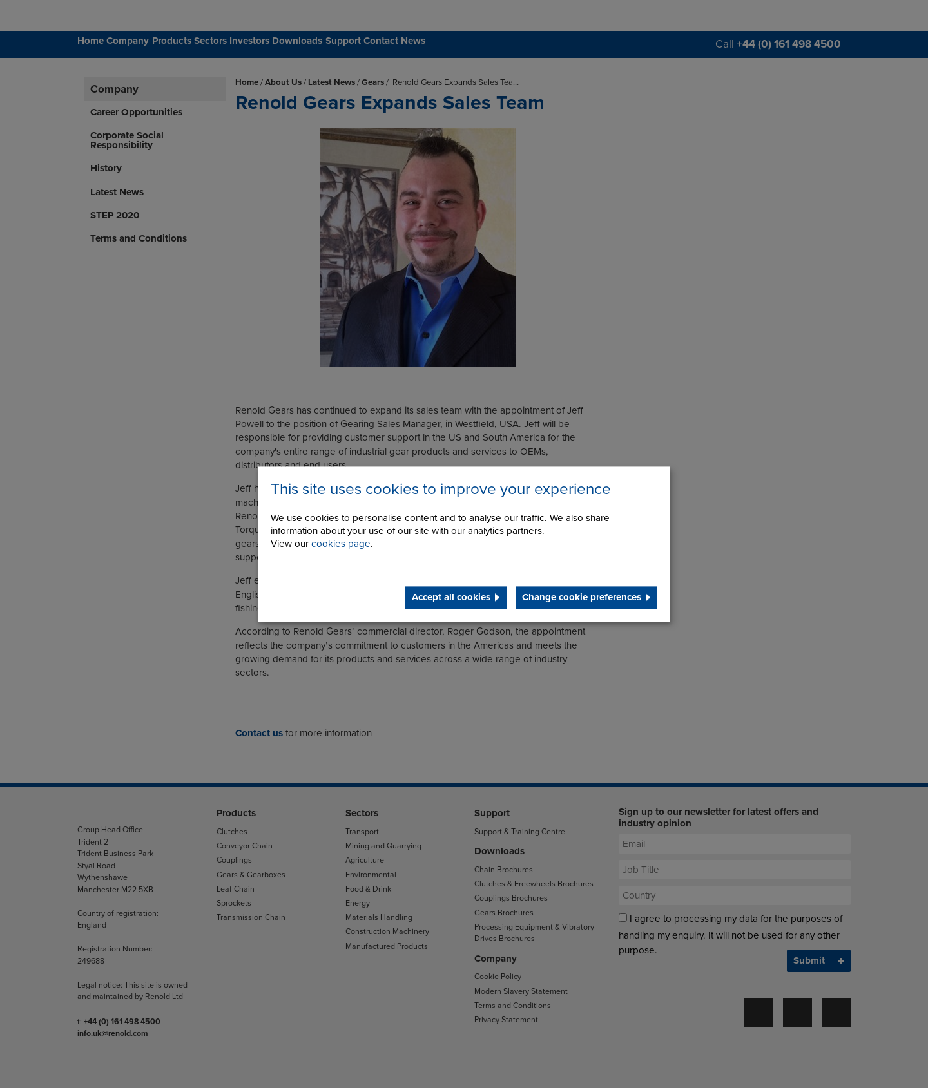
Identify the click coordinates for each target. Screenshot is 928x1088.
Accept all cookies (451, 597)
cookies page (341, 543)
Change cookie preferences (581, 597)
